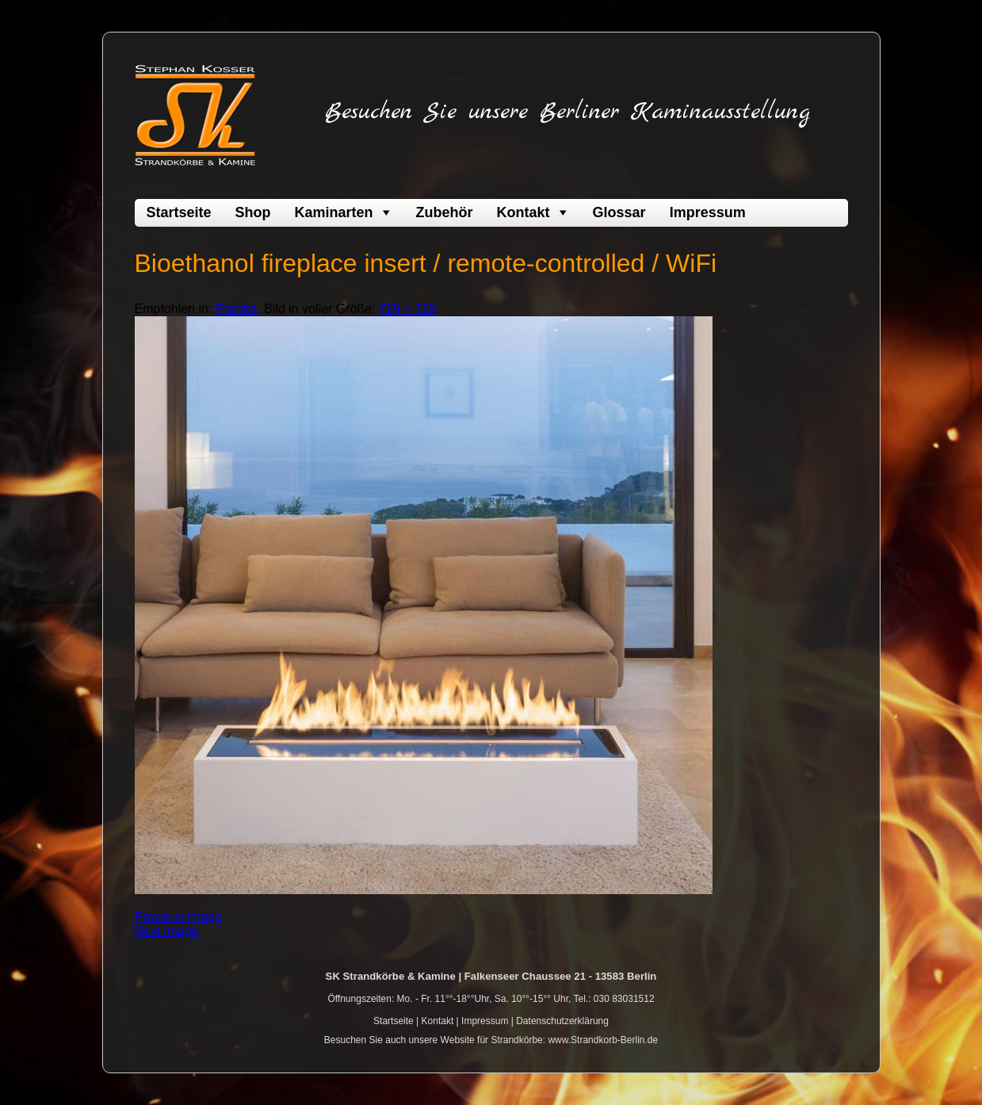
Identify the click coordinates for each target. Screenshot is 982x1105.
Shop (253, 212)
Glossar (619, 212)
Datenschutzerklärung (562, 1021)
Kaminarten (334, 212)
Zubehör (444, 212)
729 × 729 (407, 308)
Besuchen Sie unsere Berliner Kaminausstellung (567, 112)
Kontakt (523, 212)
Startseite (179, 212)
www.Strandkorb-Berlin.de (603, 1040)
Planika (236, 308)
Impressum (708, 212)
